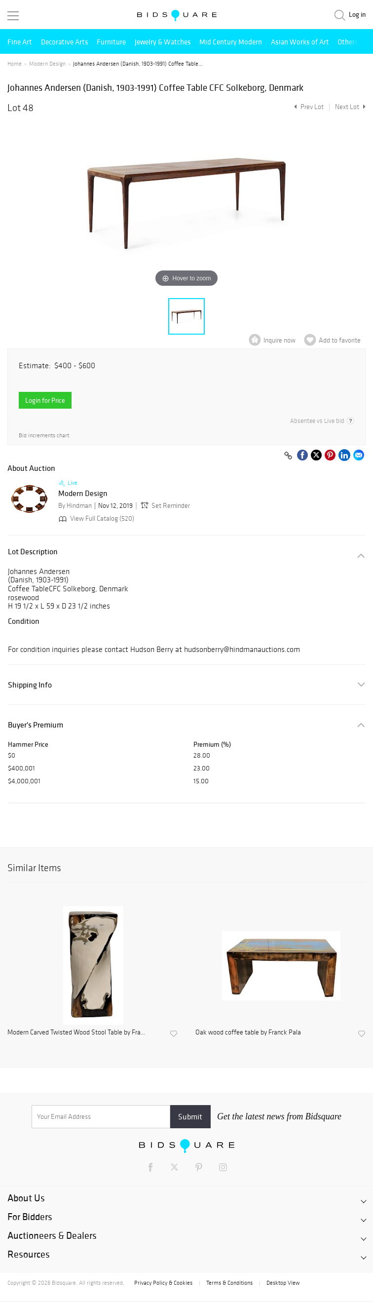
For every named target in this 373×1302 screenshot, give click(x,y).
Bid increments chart (44, 435)
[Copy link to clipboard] (288, 456)
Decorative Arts (64, 41)
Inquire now (279, 340)
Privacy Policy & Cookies (163, 1282)
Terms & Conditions (229, 1282)
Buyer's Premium (35, 724)
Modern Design (47, 63)
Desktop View (282, 1282)
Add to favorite (340, 340)
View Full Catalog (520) (95, 518)
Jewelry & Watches (163, 41)
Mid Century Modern (230, 41)
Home (14, 63)
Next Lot (350, 107)
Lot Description (33, 551)
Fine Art (19, 41)
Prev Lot (308, 107)
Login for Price (45, 400)
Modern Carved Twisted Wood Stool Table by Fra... (76, 1032)
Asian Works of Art (300, 41)
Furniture (111, 41)
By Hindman (75, 505)
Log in (357, 14)
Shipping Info (30, 684)
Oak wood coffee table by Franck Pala (248, 1032)
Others (347, 41)
